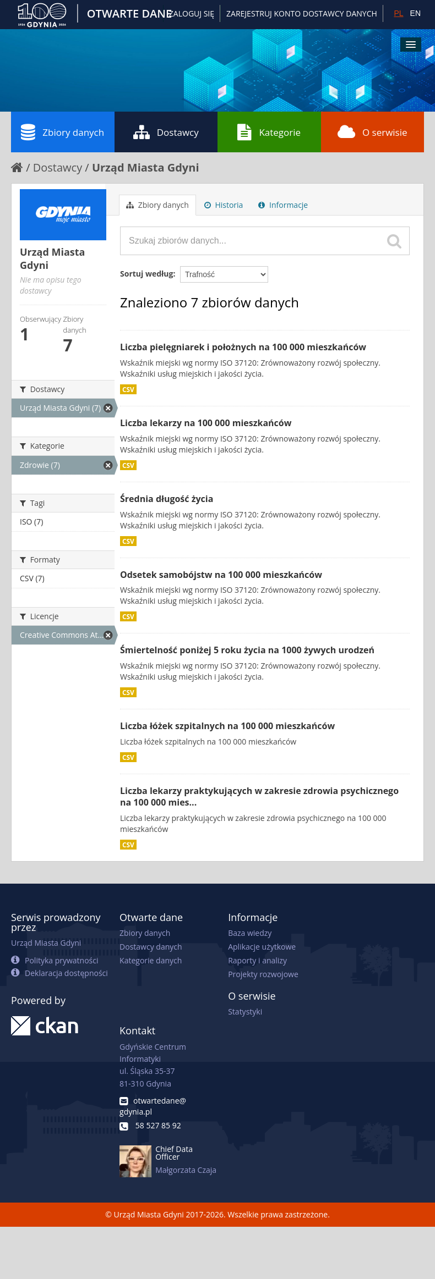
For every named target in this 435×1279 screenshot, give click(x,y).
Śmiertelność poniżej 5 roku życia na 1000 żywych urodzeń (247, 650)
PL (398, 13)
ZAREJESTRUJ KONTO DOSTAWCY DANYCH (301, 13)
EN (415, 13)
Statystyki (245, 1011)
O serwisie (372, 132)
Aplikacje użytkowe (262, 946)
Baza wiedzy (249, 933)
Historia (223, 205)
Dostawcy (166, 132)
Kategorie (269, 132)
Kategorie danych (150, 960)
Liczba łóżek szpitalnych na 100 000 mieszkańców (227, 726)
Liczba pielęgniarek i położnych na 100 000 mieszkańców (243, 347)
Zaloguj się (191, 13)
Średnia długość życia (166, 499)
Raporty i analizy (257, 960)
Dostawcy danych (150, 946)
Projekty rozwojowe (263, 974)
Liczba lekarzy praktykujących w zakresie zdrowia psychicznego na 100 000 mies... (259, 796)
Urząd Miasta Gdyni (145, 167)
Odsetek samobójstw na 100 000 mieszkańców (221, 575)
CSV (128, 389)
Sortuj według (146, 273)
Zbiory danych (62, 132)
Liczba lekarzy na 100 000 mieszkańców (205, 423)
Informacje (283, 205)
